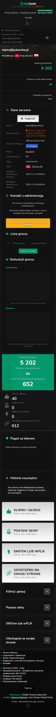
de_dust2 (30, 151)
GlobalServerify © (28, 12)
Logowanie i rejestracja (14, 655)
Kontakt (28, 17)
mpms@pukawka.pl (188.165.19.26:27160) (12, 40)
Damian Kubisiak (19, 697)
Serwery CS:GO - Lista (12, 34)
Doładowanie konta (12, 676)
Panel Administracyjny (13, 658)
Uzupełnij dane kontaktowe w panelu (28, 223)
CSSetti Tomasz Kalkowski (34, 694)
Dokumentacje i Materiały (15, 681)
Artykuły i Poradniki (12, 678)
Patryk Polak (47, 697)
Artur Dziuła (34, 697)
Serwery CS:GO (45, 12)
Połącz (32, 146)
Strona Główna (11, 12)
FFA (28, 166)
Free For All (37, 166)
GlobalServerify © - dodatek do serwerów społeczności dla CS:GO (23, 672)
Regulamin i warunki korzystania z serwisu (23, 660)
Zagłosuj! (28, 118)
